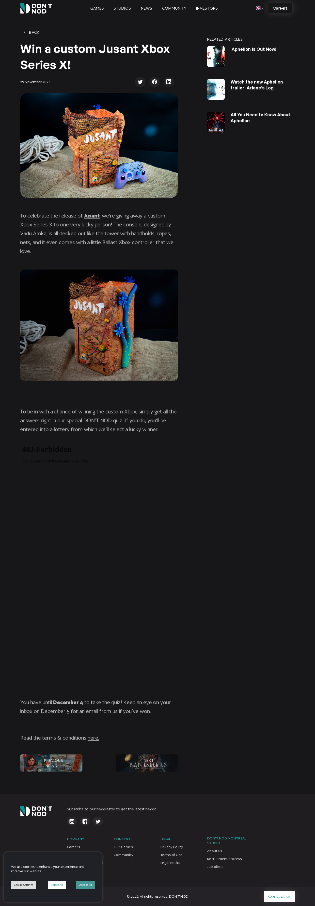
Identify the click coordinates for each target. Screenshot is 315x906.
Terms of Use (171, 855)
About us (214, 851)
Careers (280, 8)
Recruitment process (224, 859)
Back (31, 32)
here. (93, 742)
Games (97, 8)
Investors (207, 8)
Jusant (92, 220)
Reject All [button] (57, 885)
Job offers (215, 867)
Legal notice (170, 863)
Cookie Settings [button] (23, 885)
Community (174, 8)
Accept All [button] (85, 885)
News (147, 8)
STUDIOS (122, 8)
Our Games (123, 847)
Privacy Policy (171, 847)
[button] (259, 8)
